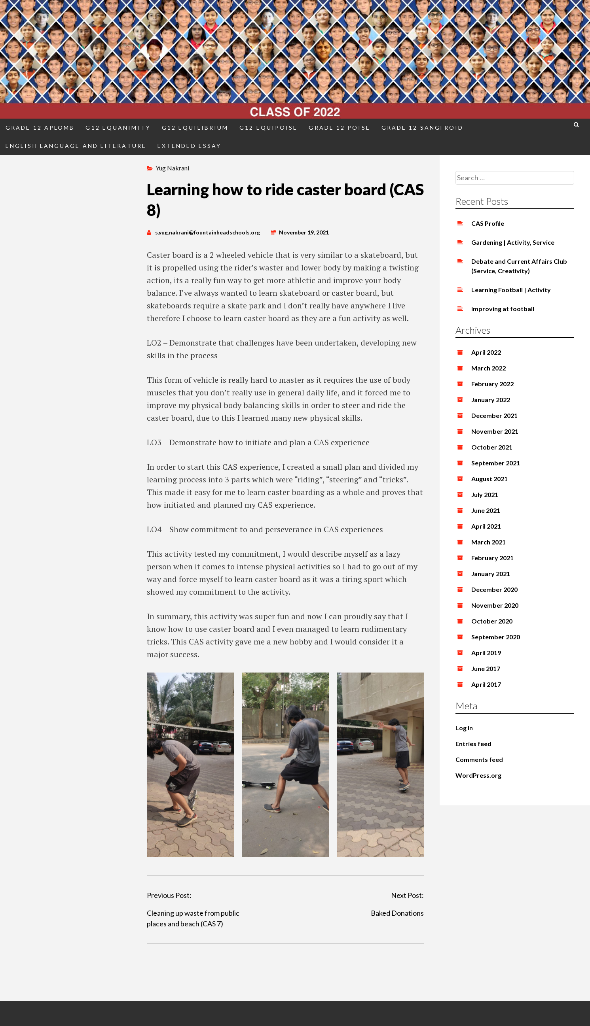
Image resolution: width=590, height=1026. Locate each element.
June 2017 (485, 668)
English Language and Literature (76, 145)
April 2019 (486, 652)
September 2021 (495, 463)
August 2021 (489, 478)
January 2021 (490, 573)
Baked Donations (397, 913)
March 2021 (488, 542)
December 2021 (494, 415)
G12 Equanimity (117, 127)
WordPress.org (478, 775)
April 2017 (486, 684)
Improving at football (502, 308)
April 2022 (486, 352)
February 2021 (492, 557)
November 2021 (494, 431)
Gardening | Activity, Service (512, 242)
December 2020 (494, 589)
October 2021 (491, 447)
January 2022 (490, 399)
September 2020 (495, 637)
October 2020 (491, 621)
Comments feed (479, 759)
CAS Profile (487, 223)
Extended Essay (189, 145)
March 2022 (488, 368)
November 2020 (494, 605)
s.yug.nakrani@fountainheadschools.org (207, 232)
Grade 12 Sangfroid (422, 127)
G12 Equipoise (268, 127)
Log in (464, 727)
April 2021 (486, 526)
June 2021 (485, 510)
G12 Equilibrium (195, 127)
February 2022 (492, 383)
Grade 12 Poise (339, 127)
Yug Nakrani (172, 168)
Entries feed (473, 743)
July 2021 (484, 494)
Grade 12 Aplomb (40, 127)
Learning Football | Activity (511, 289)
